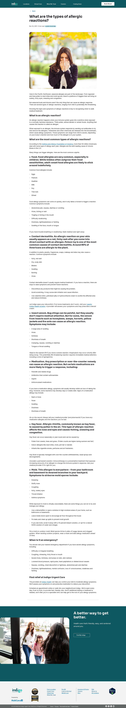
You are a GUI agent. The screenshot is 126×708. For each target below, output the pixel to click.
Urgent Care (50, 691)
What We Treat (51, 4)
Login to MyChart (66, 691)
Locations (26, 4)
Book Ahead (108, 4)
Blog (79, 693)
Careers (63, 4)
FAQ (93, 689)
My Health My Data (65, 706)
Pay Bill (64, 689)
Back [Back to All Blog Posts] (33, 11)
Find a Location (51, 689)
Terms (51, 706)
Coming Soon (77, 4)
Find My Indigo (80, 635)
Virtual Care (38, 4)
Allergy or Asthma (50, 26)
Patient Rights (74, 706)
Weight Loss (65, 693)
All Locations (95, 693)
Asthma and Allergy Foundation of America (57, 144)
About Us (94, 691)
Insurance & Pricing (83, 689)
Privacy (57, 706)
